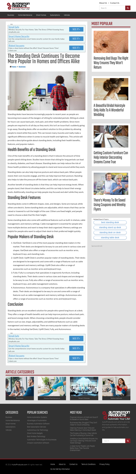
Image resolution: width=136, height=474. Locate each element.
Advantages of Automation (37, 420)
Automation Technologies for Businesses (41, 440)
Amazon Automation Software (38, 443)
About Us (103, 3)
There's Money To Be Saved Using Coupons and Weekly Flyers (110, 205)
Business (11, 15)
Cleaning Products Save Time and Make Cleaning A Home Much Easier (83, 429)
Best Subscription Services (36, 427)
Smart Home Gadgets (35, 433)
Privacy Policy (104, 464)
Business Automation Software (38, 424)
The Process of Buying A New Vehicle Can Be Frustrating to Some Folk (83, 434)
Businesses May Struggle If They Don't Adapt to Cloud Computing (83, 423)
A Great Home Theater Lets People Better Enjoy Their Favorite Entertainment (82, 448)
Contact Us (114, 3)
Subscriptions (55, 15)
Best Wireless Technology (36, 436)
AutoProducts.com (19, 464)
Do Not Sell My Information (60, 469)
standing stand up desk (110, 227)
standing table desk (110, 237)
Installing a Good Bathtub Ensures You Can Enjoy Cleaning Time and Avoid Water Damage (84, 440)
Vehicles (67, 15)
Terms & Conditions (88, 464)
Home (14, 66)
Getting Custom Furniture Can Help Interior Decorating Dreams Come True (111, 157)
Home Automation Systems (37, 417)
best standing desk (110, 222)
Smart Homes (41, 15)
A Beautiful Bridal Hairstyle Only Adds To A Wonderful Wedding (109, 110)
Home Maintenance (25, 15)
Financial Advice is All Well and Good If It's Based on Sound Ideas (84, 418)
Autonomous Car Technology (37, 430)
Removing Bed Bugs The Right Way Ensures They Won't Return (111, 63)
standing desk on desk (110, 232)
